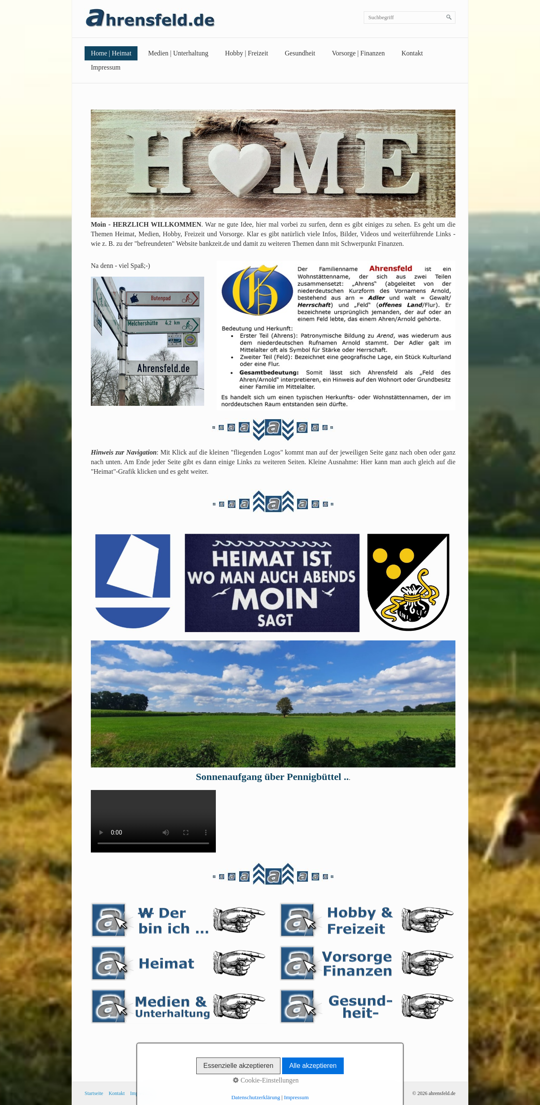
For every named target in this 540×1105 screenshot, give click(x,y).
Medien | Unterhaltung (178, 53)
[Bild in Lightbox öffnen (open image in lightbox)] (273, 164)
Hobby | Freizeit (246, 53)
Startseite (94, 1093)
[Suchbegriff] (409, 17)
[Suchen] (449, 17)
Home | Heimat (111, 53)
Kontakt (412, 53)
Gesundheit (300, 53)
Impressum (105, 67)
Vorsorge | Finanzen (358, 53)
